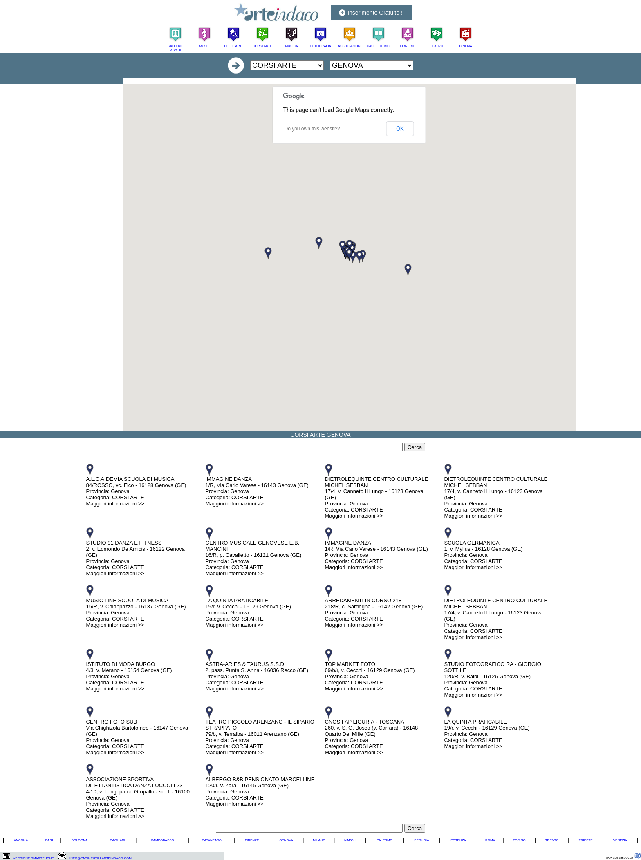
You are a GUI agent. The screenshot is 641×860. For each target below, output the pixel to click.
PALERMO (384, 840)
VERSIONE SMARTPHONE (33, 858)
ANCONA (21, 840)
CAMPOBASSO (162, 840)
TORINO (519, 840)
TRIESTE (586, 840)
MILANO (319, 840)
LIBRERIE (407, 46)
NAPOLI (350, 840)
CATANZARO (212, 840)
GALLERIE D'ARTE (175, 47)
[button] (408, 270)
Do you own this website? (312, 129)
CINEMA (465, 46)
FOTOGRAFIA (320, 46)
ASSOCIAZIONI (349, 46)
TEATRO (436, 46)
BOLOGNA (80, 840)
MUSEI (204, 46)
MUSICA (291, 46)
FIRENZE (252, 840)
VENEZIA (620, 840)
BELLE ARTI (233, 46)
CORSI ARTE (262, 46)
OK (399, 128)
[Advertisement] (349, 81)
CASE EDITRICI (378, 46)
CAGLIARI (117, 840)
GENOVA (286, 840)
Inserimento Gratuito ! (375, 12)
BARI (49, 840)
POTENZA (458, 840)
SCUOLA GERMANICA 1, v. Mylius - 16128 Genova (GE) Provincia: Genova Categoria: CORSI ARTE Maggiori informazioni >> (483, 555)
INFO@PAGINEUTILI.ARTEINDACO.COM (100, 858)
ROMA (490, 840)
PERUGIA (421, 840)
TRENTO (552, 840)
